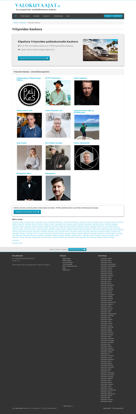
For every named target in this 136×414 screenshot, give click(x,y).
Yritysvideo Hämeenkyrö (55, 222)
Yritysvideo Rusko (109, 233)
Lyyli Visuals (21, 143)
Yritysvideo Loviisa (34, 230)
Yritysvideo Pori (115, 232)
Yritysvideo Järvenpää (84, 224)
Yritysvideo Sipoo (76, 235)
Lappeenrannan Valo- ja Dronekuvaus (84, 111)
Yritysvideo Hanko (97, 222)
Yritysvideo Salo (105, 371)
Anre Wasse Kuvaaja (53, 143)
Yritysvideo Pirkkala (104, 232)
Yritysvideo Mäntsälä (47, 230)
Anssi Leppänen (80, 78)
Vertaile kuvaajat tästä (77, 249)
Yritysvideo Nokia (111, 230)
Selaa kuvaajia (66, 260)
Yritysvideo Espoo (29, 222)
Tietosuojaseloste (117, 408)
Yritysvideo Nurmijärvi (25, 232)
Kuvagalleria (58, 16)
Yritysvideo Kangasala (44, 226)
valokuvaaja (19, 408)
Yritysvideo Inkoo (60, 224)
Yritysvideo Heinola (110, 222)
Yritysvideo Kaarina (18, 226)
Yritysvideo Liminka (107, 228)
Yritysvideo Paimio (63, 232)
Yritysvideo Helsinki (106, 274)
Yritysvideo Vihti (84, 237)
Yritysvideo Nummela (107, 338)
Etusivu (16, 23)
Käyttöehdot (107, 408)
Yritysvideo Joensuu (98, 224)
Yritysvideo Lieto (95, 228)
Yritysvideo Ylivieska (96, 237)
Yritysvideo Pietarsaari (90, 232)
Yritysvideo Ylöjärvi (108, 237)
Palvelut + (46, 16)
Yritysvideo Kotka (17, 228)
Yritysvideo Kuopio (42, 228)
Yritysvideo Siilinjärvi (64, 235)
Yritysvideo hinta (17, 243)
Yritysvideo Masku (60, 230)
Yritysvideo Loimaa (22, 230)
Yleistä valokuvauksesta (69, 266)
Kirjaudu (108, 16)
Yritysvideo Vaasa (46, 237)
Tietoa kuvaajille (67, 264)
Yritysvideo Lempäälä (82, 228)
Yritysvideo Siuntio (88, 235)
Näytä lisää (66, 270)
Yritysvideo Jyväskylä (110, 224)
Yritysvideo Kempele (70, 226)
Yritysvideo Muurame (85, 230)
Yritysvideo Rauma (70, 233)
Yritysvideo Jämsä (71, 224)
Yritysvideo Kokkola (111, 226)
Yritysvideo (22, 23)
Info (68, 16)
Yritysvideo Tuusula (18, 237)
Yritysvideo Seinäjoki (50, 235)
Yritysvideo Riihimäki (83, 233)
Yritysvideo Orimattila (39, 232)
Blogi (63, 268)
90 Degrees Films (24, 173)
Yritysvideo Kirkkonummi (97, 226)
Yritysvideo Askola (17, 222)
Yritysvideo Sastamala (22, 235)
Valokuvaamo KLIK (24, 110)
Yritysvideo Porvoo (32, 233)
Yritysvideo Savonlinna (37, 235)
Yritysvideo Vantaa (73, 237)
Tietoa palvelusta (67, 262)
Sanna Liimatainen (82, 143)
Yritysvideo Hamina (85, 222)
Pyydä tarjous (25, 16)
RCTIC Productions (53, 78)
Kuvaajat (36, 16)
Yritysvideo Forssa (41, 222)
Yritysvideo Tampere (100, 235)
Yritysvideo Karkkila (57, 226)
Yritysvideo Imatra (48, 224)
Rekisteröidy (117, 16)
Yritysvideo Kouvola (30, 228)
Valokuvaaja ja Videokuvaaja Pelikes (29, 79)
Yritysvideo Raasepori (45, 233)
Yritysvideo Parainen (76, 232)
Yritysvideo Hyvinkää (24, 224)
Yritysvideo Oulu (52, 232)
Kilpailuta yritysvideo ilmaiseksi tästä (34, 58)
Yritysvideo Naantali (99, 230)
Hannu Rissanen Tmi (53, 110)
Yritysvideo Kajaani (30, 226)
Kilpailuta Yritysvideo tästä (27, 212)
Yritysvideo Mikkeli (72, 230)
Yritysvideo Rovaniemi (96, 233)
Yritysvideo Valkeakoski (59, 237)
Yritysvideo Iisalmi (36, 224)
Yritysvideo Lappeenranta (67, 228)
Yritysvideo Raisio (58, 233)
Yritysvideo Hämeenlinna (71, 222)
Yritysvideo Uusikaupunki (32, 237)
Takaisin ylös (68, 406)
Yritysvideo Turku (113, 235)
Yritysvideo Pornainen (19, 233)
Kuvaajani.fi (50, 173)
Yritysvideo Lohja (106, 321)
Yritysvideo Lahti (54, 228)
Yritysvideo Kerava (83, 226)
